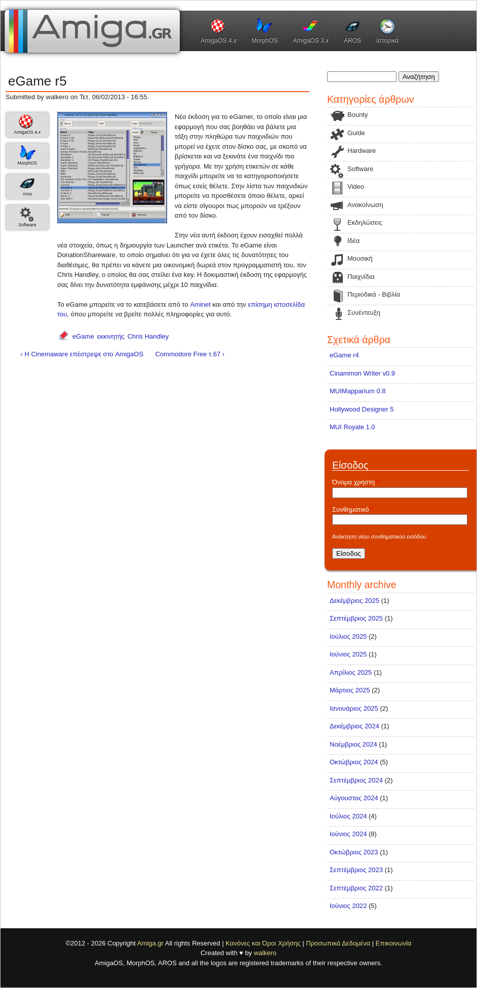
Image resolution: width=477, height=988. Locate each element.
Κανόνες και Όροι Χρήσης (262, 943)
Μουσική (360, 258)
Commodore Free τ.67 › (190, 354)
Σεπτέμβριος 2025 (356, 618)
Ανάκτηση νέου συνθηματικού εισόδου (379, 536)
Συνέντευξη (363, 312)
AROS (352, 40)
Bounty (357, 114)
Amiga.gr (150, 943)
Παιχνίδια (361, 276)
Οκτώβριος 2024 (354, 762)
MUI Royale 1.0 (352, 427)
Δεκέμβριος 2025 (354, 600)
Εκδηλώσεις (364, 222)
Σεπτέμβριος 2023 (356, 870)
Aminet (200, 304)
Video (355, 186)
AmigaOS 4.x (218, 40)
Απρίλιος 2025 (351, 672)
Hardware (361, 150)
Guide (356, 133)
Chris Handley (148, 336)
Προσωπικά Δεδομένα (338, 943)
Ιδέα (353, 240)
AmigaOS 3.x (311, 40)
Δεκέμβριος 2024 (354, 726)
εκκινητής (111, 336)
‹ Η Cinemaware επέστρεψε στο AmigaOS (82, 354)
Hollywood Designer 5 (361, 409)
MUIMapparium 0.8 (358, 391)
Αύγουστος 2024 (354, 798)
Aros (27, 193)
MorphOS (264, 40)
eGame (83, 336)
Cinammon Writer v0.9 (362, 373)
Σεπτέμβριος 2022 (356, 888)
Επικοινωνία (394, 943)
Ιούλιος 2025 (348, 636)
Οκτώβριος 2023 (354, 852)
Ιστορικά (387, 40)
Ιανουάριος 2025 (354, 708)
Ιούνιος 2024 (348, 834)
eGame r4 (344, 355)
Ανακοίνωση (365, 205)
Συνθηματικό (352, 509)
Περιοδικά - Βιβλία (373, 294)
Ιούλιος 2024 (348, 816)
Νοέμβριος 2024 (353, 744)
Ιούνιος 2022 (348, 906)
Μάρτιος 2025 (350, 690)
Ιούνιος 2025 (348, 654)
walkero (265, 953)
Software (27, 224)
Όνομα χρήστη (355, 482)
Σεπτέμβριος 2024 (356, 780)
